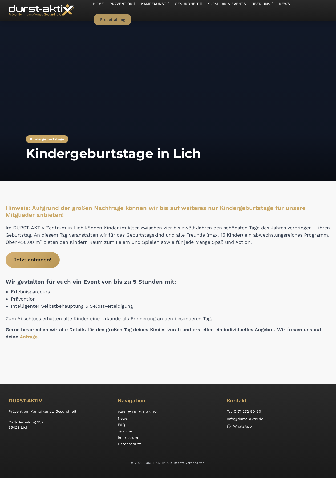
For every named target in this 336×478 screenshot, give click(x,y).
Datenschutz (129, 444)
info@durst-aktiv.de (245, 419)
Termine (125, 431)
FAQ (121, 425)
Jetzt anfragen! (32, 260)
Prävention (121, 11)
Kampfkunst (153, 11)
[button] (121, 11)
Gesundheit (185, 11)
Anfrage (28, 337)
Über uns (257, 11)
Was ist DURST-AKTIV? (138, 412)
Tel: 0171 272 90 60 (244, 411)
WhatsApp (239, 426)
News (278, 11)
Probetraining (309, 11)
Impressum (128, 437)
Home (98, 11)
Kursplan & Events (222, 11)
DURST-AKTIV (25, 401)
